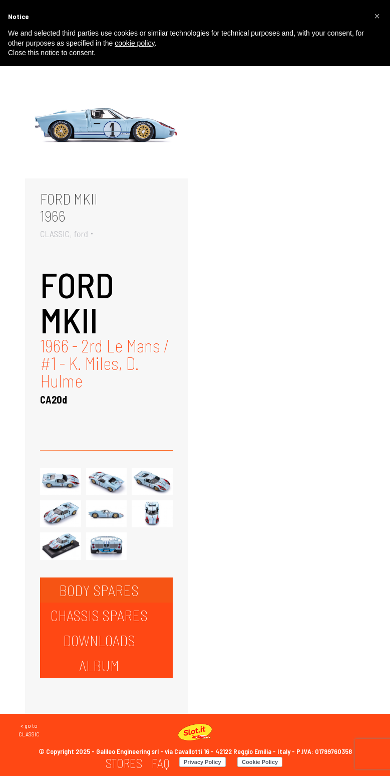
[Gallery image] (106, 124)
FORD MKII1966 (69, 207)
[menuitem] (124, 763)
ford (81, 233)
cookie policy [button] (134, 43)
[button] (377, 16)
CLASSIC (55, 233)
